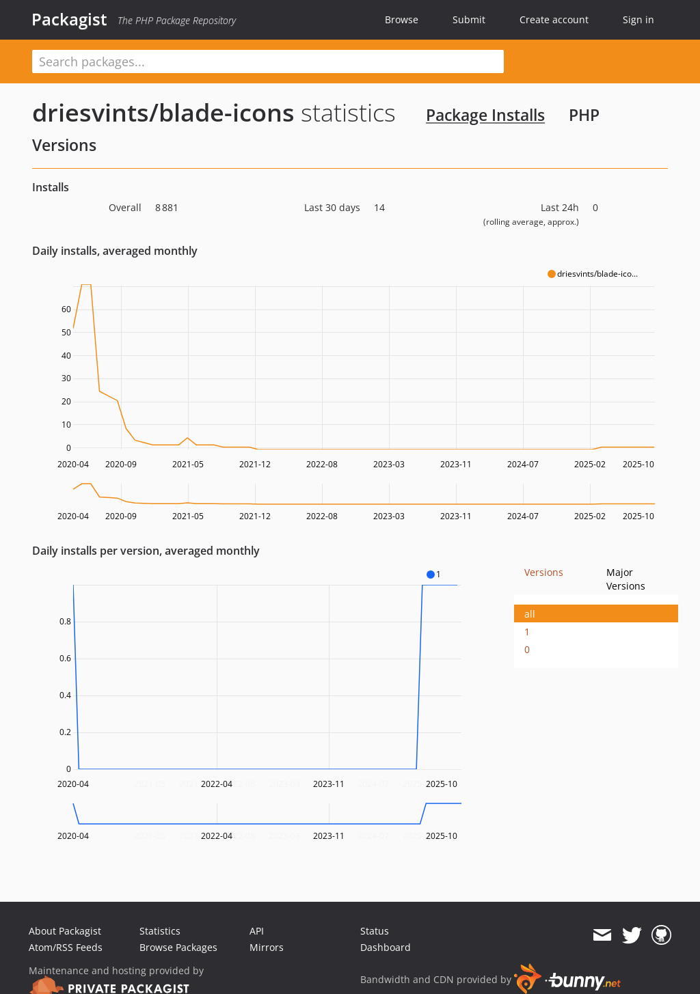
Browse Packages (178, 947)
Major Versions (625, 579)
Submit (469, 19)
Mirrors (267, 947)
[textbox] (268, 61)
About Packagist (65, 930)
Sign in (638, 19)
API (257, 930)
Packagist (69, 19)
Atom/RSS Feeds (66, 947)
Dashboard (385, 947)
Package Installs (485, 115)
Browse (401, 19)
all (529, 613)
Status (374, 930)
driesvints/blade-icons (163, 112)
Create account (554, 19)
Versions (543, 572)
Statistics (159, 930)
